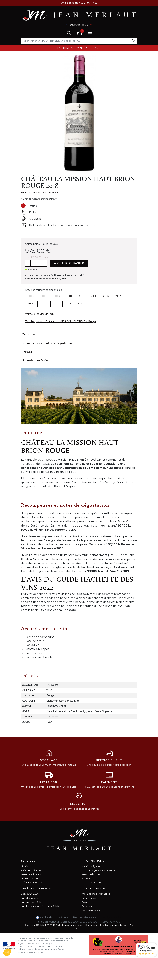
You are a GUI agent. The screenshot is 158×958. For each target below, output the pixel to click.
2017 (118, 296)
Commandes (89, 898)
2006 (31, 296)
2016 (94, 296)
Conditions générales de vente (98, 870)
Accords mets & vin (35, 360)
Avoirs (85, 902)
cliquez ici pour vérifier (109, 917)
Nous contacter (29, 878)
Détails (27, 352)
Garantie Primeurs (31, 874)
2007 (44, 296)
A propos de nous (91, 882)
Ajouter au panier (69, 263)
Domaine (28, 334)
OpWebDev (119, 925)
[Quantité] (36, 263)
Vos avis (86, 878)
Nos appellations (91, 874)
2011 (81, 296)
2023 (81, 303)
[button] (7, 952)
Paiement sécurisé (31, 870)
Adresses (87, 906)
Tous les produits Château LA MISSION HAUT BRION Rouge (60, 321)
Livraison (25, 866)
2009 (57, 296)
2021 (55, 303)
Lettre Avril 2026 (30, 894)
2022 (68, 303)
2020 (43, 303)
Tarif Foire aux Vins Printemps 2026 (40, 906)
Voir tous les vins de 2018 (40, 313)
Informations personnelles (96, 894)
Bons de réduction (92, 910)
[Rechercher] (79, 41)
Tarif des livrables (30, 898)
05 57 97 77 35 (112, 922)
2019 (30, 303)
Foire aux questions (31, 882)
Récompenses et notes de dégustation (47, 343)
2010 (70, 296)
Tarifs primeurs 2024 (32, 902)
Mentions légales (91, 866)
